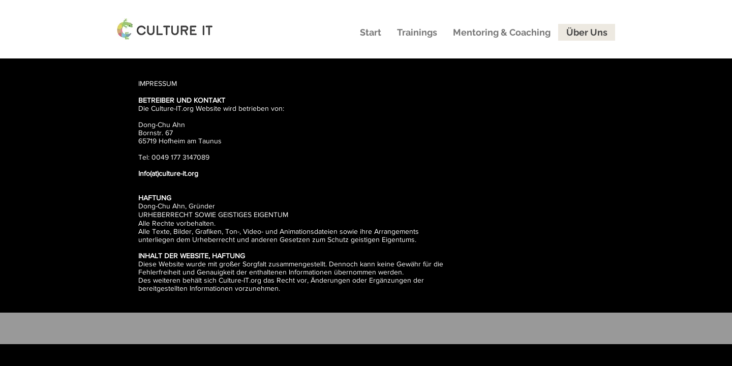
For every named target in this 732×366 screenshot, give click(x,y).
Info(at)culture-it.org (168, 173)
